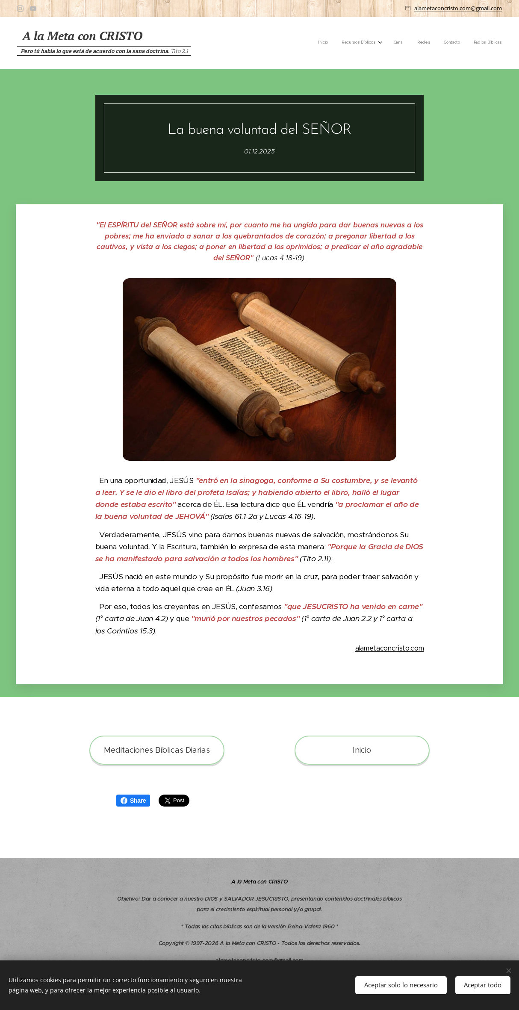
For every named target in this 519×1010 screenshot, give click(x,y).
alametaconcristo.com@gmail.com (458, 8)
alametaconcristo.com (389, 648)
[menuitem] (431, 43)
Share (133, 800)
